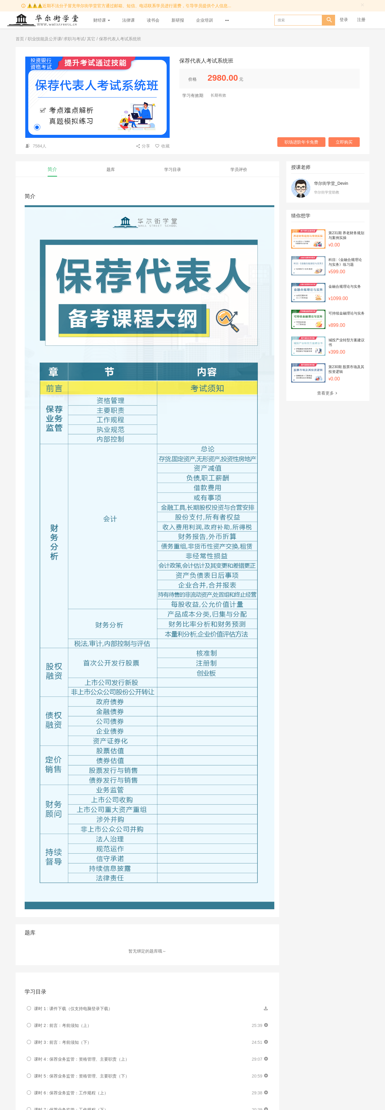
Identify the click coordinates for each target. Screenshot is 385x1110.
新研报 (177, 20)
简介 (52, 169)
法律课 (128, 20)
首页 (20, 38)
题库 (110, 169)
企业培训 (204, 20)
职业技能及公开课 (44, 38)
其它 (91, 38)
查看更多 (328, 393)
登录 (344, 19)
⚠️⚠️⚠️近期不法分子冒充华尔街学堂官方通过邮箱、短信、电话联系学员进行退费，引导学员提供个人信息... (129, 5)
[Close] (362, 5)
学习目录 (172, 169)
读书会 (153, 20)
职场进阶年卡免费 (301, 142)
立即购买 (344, 142)
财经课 (101, 20)
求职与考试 (74, 38)
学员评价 (238, 169)
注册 (361, 19)
